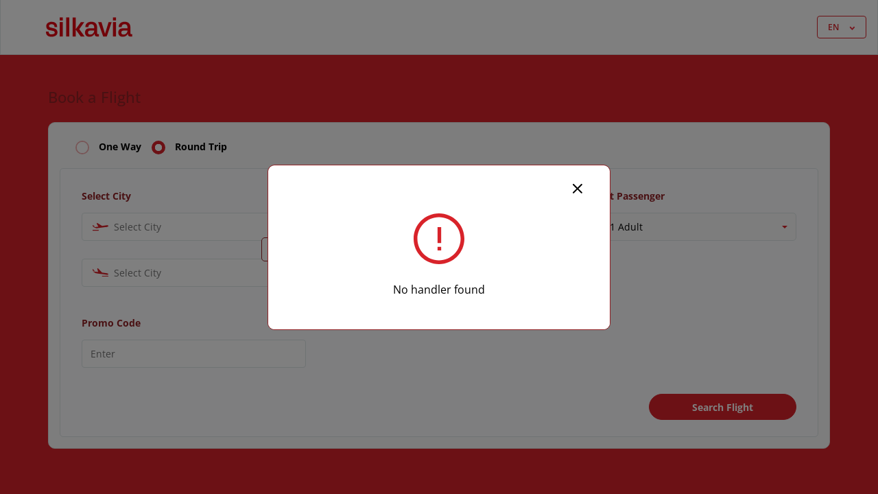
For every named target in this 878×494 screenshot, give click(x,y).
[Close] (577, 187)
